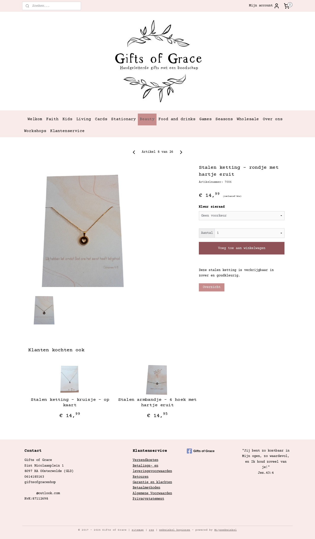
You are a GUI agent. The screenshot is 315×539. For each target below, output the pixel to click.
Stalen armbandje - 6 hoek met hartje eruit (157, 402)
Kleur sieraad (211, 207)
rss (151, 530)
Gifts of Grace (201, 451)
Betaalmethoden (146, 488)
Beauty (147, 119)
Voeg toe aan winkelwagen (241, 248)
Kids (67, 119)
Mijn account (264, 6)
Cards (101, 119)
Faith (52, 119)
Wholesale (248, 119)
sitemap (138, 530)
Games (205, 119)
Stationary (123, 119)
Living (83, 119)
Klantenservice (67, 131)
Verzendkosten (145, 460)
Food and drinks (176, 119)
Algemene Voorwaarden (152, 493)
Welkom (35, 119)
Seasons (224, 119)
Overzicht (211, 287)
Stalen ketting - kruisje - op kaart (70, 402)
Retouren (140, 477)
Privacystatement (148, 499)
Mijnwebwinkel (225, 530)
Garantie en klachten (152, 482)
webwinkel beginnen (174, 530)
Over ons (273, 119)
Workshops (35, 131)
